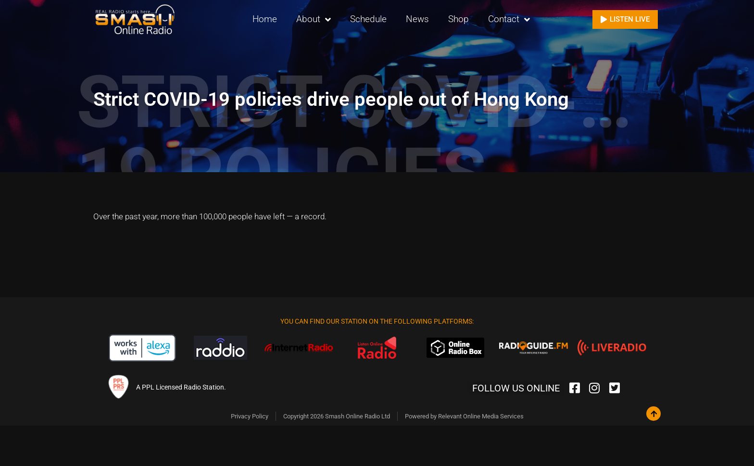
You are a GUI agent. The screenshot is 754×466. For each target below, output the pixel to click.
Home (264, 19)
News (417, 19)
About (313, 19)
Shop (458, 19)
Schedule (368, 19)
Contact (509, 19)
